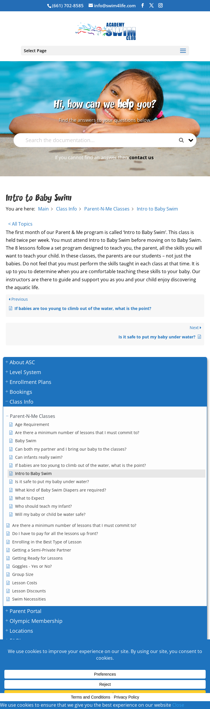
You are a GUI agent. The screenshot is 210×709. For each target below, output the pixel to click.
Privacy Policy (126, 697)
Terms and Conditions (90, 697)
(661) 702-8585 (68, 5)
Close (178, 705)
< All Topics (20, 224)
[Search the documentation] (183, 140)
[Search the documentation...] (100, 140)
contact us (141, 157)
